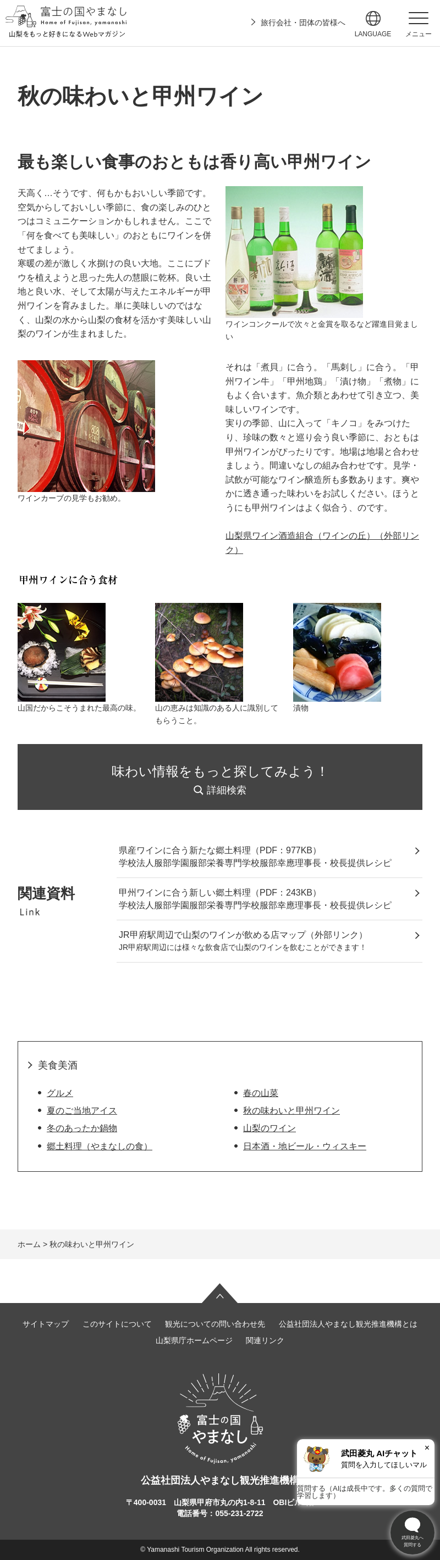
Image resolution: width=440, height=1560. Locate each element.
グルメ (60, 1093)
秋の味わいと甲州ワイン (291, 1110)
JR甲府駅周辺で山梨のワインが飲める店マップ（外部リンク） (243, 935)
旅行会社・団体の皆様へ (303, 22)
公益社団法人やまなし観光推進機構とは (348, 1323)
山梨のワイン (269, 1128)
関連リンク (265, 1340)
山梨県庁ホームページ (194, 1340)
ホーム (29, 1244)
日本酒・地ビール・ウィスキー (304, 1146)
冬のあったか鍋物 (82, 1128)
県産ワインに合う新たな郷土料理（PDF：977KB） (220, 850)
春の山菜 (260, 1093)
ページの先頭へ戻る (220, 1293)
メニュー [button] (418, 34)
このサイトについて (117, 1323)
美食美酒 (58, 1065)
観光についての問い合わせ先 (215, 1323)
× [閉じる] (427, 1447)
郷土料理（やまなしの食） (99, 1146)
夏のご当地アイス (82, 1110)
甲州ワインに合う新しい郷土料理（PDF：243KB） (220, 892)
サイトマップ (46, 1323)
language (373, 34)
